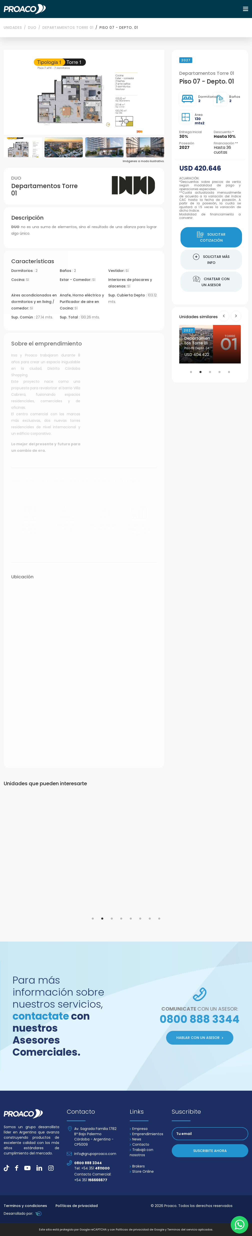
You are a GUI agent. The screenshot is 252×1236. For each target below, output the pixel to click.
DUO (32, 27)
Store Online (142, 1171)
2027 (188, 330)
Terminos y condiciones (25, 1205)
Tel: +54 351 (92, 1168)
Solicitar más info (211, 259)
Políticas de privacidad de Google (140, 1229)
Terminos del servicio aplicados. (190, 1229)
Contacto (139, 1144)
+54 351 (90, 1179)
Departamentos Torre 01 (68, 27)
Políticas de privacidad (77, 1205)
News (135, 1139)
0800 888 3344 (88, 1162)
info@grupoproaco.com (95, 1153)
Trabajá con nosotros (141, 1152)
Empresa (139, 1128)
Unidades (13, 27)
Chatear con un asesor (211, 281)
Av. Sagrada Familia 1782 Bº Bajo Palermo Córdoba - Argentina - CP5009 (95, 1136)
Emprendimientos (146, 1133)
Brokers (137, 1166)
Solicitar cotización (211, 237)
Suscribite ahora (210, 1150)
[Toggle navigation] (245, 9)
